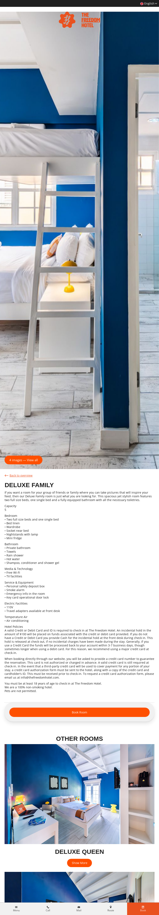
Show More (79, 863)
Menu (16, 910)
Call (48, 910)
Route (110, 910)
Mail (78, 910)
